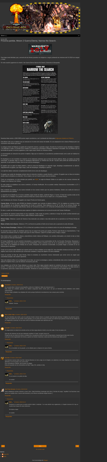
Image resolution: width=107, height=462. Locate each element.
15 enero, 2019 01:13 (20, 402)
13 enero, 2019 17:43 (20, 374)
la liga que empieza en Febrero (64, 138)
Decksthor (8, 284)
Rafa (10, 301)
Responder (8, 294)
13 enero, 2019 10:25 (21, 314)
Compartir (4, 276)
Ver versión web (40, 449)
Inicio (40, 446)
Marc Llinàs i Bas (10, 314)
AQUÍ (36, 179)
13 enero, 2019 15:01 (16, 327)
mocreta (7, 357)
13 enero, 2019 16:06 (15, 357)
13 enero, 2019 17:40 (20, 345)
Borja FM (6, 454)
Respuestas (10, 298)
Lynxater (7, 327)
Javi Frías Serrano (10, 389)
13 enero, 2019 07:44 (17, 284)
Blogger (46, 460)
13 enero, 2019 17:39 (20, 301)
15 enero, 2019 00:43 (21, 389)
